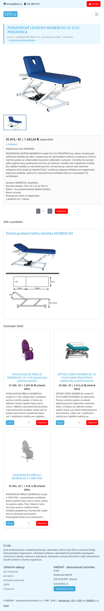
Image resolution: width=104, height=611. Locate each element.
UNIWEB (90, 600)
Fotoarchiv (9, 588)
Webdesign (64, 600)
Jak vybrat (8, 575)
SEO (73, 600)
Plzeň (6, 605)
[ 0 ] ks (93, 4)
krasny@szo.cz (13, 3)
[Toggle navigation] (96, 14)
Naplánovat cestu (64, 588)
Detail (10, 422)
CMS (79, 600)
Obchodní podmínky (14, 580)
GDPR (6, 584)
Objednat (61, 211)
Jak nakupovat (11, 571)
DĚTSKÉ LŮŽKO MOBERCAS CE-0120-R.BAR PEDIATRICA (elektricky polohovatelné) (77, 377)
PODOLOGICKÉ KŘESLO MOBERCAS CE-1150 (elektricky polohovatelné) (27, 377)
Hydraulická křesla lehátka (22, 40)
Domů (10, 37)
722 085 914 (33, 3)
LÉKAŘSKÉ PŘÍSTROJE (26, 37)
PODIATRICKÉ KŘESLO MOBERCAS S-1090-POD (27, 476)
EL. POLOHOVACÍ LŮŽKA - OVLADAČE (55, 37)
